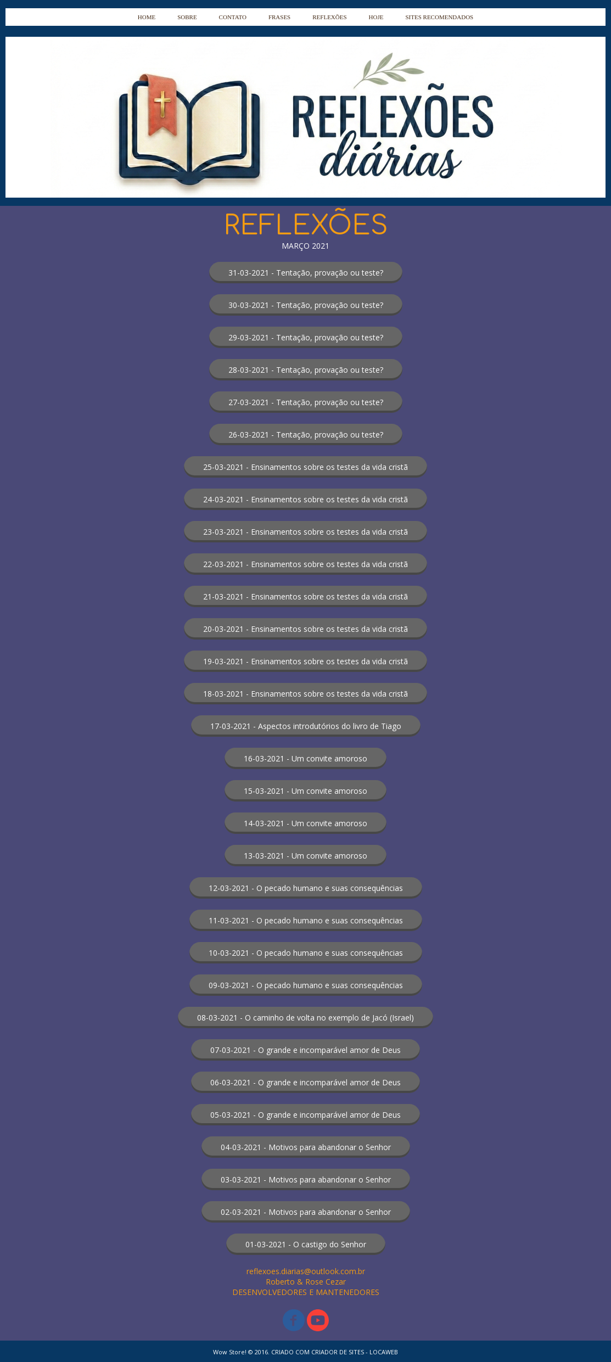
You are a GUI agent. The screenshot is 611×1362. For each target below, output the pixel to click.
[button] (305, 272)
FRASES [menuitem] (279, 17)
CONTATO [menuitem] (232, 17)
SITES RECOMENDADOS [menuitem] (439, 17)
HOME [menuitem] (146, 17)
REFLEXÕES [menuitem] (329, 17)
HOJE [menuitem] (376, 17)
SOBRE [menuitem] (187, 17)
